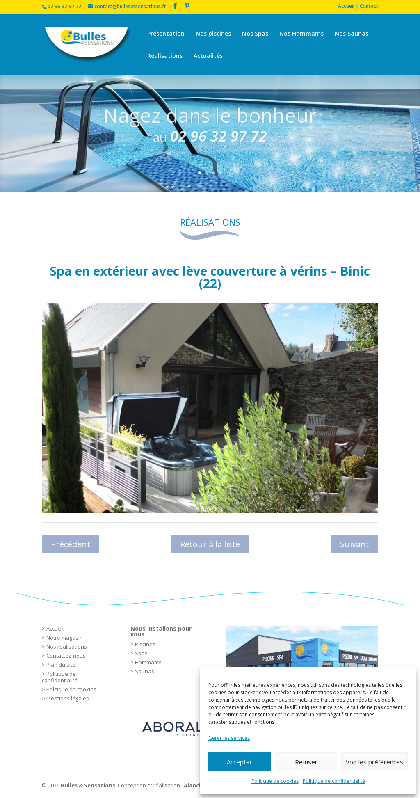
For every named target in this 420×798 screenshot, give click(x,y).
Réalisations (165, 56)
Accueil (55, 628)
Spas (141, 653)
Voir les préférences (374, 762)
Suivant (354, 544)
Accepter (239, 762)
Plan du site (60, 664)
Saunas (144, 671)
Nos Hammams (301, 34)
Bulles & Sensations (88, 785)
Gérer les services (229, 737)
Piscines (145, 644)
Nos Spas (255, 34)
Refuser (306, 762)
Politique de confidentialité (334, 780)
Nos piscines (213, 34)
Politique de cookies (275, 780)
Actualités (208, 56)
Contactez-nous (66, 655)
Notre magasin (64, 637)
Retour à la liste (210, 544)
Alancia (194, 785)
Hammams (148, 662)
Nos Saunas (351, 34)
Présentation (166, 34)
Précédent (70, 544)
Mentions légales (67, 698)
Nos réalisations (66, 646)
